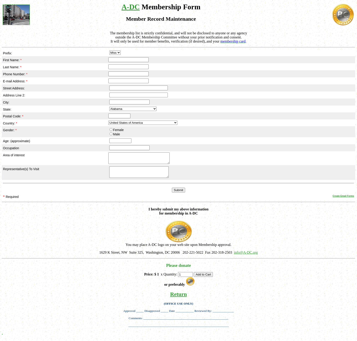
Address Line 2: (14, 95)
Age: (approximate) (16, 141)
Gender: (10, 130)
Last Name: (12, 67)
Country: (10, 123)
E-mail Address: (15, 81)
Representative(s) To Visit (21, 171)
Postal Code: (13, 116)
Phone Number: (15, 74)
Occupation (11, 148)
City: (6, 102)
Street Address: (14, 88)
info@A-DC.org (246, 256)
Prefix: (7, 53)
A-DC (131, 7)
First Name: (12, 60)
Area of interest (14, 155)
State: (7, 109)
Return (178, 298)
